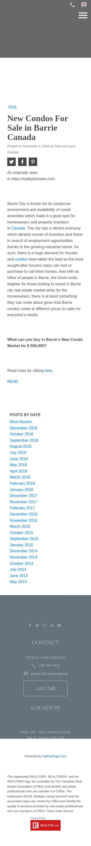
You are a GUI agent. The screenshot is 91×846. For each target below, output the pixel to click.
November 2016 (23, 520)
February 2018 (22, 483)
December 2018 (23, 428)
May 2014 (18, 582)
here (48, 370)
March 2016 (20, 526)
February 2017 (22, 508)
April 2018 (18, 471)
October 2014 (21, 563)
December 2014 (23, 551)
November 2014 (23, 557)
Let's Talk (45, 697)
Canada (18, 228)
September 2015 (24, 539)
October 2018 (21, 434)
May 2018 (18, 465)
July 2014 (18, 569)
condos (21, 259)
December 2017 (23, 496)
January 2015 (21, 545)
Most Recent (21, 422)
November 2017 (23, 502)
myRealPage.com (54, 756)
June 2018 (19, 459)
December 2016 (23, 514)
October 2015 (21, 533)
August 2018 (21, 446)
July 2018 (18, 453)
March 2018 (20, 477)
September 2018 (24, 440)
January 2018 (21, 490)
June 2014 (19, 576)
